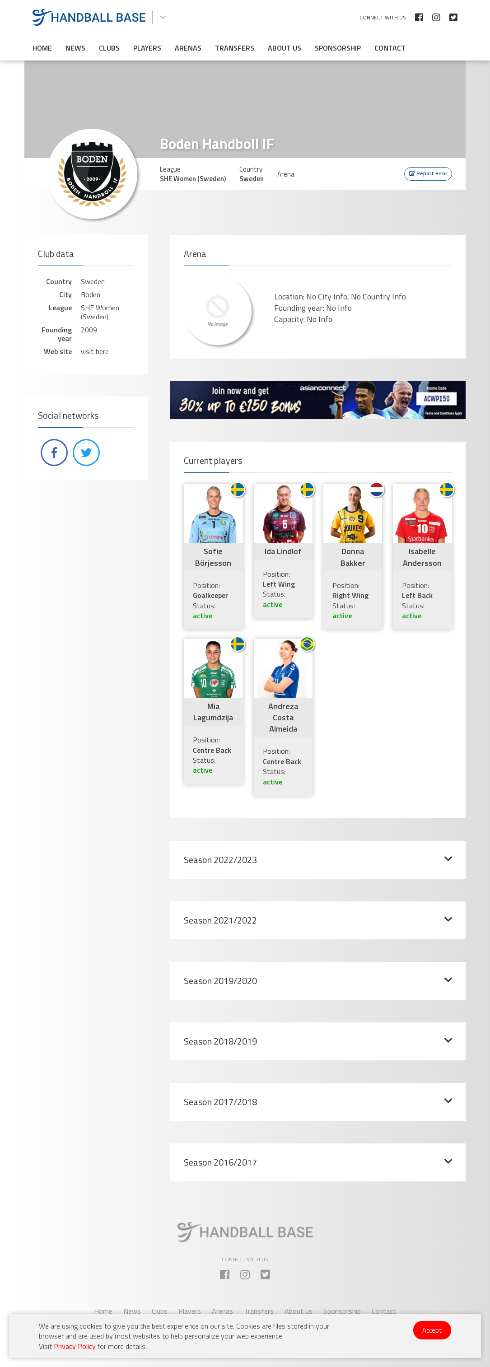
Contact (390, 47)
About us (284, 47)
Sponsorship (338, 47)
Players (147, 47)
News (75, 47)
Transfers (234, 47)
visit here (95, 351)
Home (42, 47)
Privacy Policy (75, 1346)
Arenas (188, 47)
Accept (432, 1330)
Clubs (109, 47)
